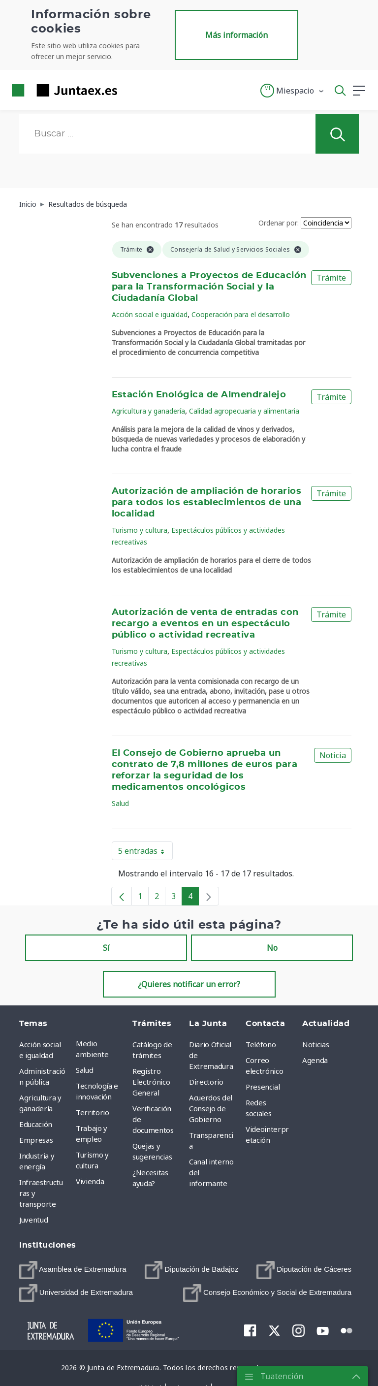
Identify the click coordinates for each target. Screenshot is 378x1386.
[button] (292, 90)
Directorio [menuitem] (206, 1082)
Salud (120, 803)
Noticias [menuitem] (315, 1044)
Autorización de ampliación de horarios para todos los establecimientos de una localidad (207, 502)
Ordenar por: (278, 222)
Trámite (331, 277)
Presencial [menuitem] (263, 1087)
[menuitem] (72, 1270)
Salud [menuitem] (84, 1070)
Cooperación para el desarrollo (240, 314)
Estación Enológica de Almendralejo (199, 394)
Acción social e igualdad (150, 314)
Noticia (332, 755)
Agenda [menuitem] (315, 1060)
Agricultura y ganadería (148, 411)
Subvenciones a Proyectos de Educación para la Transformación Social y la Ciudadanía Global (209, 287)
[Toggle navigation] (131, 90)
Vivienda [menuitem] (90, 1181)
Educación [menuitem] (35, 1124)
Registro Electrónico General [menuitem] (151, 1081)
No (272, 947)
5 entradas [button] (145, 852)
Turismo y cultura (139, 530)
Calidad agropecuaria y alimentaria (244, 411)
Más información (236, 35)
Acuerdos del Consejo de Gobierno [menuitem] (210, 1108)
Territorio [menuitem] (92, 1112)
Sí (106, 947)
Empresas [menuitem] (36, 1140)
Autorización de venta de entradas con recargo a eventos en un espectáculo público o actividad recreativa (205, 624)
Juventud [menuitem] (33, 1220)
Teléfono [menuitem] (261, 1044)
